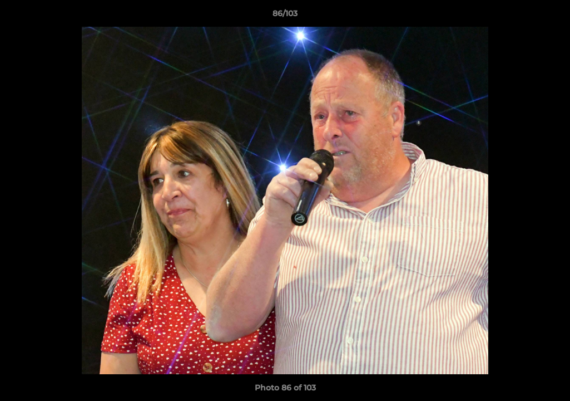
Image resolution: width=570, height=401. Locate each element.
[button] (550, 16)
